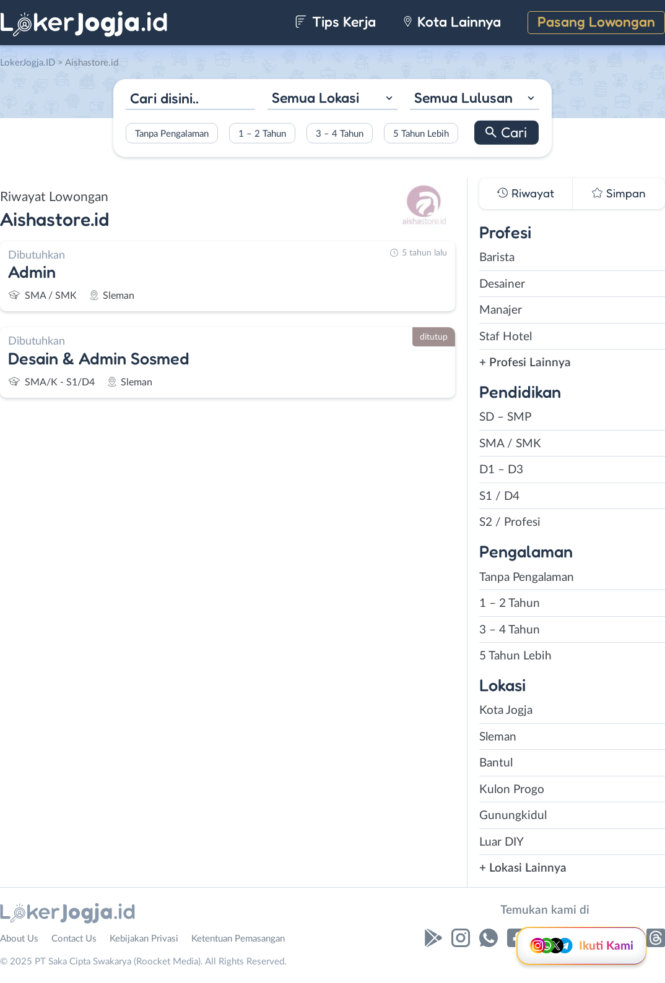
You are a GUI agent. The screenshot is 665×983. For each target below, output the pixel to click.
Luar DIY (501, 842)
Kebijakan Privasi (144, 938)
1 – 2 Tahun (262, 133)
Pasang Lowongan (596, 21)
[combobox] (332, 99)
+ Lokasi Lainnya (523, 868)
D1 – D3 (501, 470)
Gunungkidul (513, 816)
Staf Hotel (505, 337)
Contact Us (74, 938)
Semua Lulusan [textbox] (463, 97)
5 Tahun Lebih (421, 133)
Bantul (496, 763)
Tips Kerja (335, 21)
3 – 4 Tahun (339, 133)
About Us (19, 938)
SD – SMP (505, 417)
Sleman (497, 737)
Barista (497, 258)
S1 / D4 (499, 496)
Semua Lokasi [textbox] (315, 97)
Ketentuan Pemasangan (238, 938)
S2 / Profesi (510, 522)
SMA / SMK (510, 444)
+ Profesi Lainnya (525, 363)
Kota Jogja (505, 710)
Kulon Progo (511, 790)
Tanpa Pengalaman (172, 133)
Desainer (502, 284)
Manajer (500, 310)
